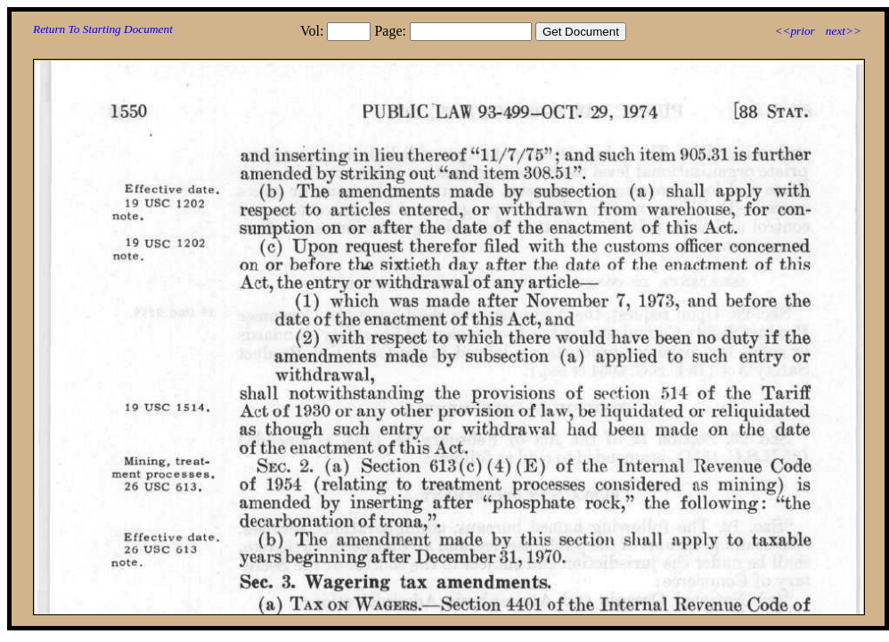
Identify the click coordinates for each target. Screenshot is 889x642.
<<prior (794, 30)
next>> (843, 30)
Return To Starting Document (103, 29)
